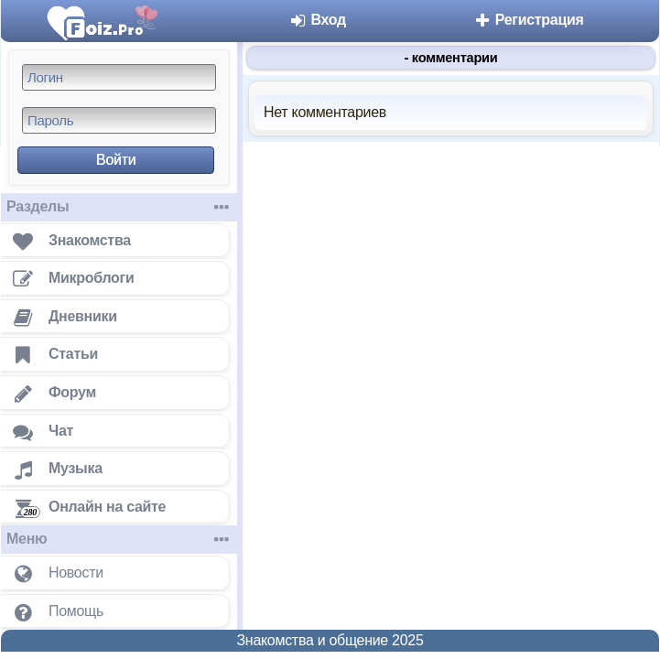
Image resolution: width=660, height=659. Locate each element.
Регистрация (528, 19)
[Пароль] (119, 120)
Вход (317, 19)
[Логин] (119, 77)
